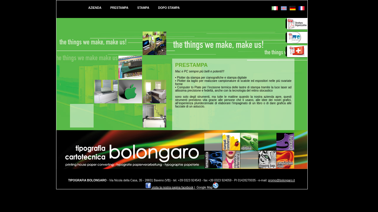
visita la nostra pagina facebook (169, 187)
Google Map (208, 187)
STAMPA (143, 7)
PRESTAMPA (119, 7)
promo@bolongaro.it (281, 180)
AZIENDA (94, 7)
